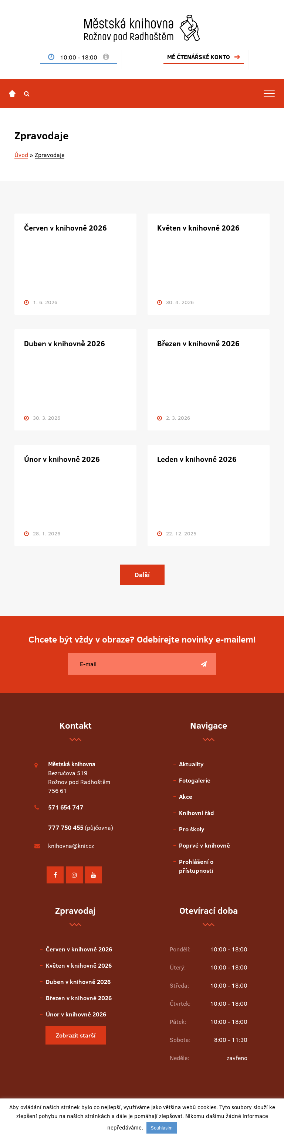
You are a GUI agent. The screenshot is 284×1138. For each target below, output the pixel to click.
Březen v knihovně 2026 (198, 343)
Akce (185, 797)
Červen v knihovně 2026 (65, 227)
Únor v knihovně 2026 (62, 459)
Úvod (21, 155)
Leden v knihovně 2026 (197, 459)
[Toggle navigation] (269, 93)
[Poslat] (204, 664)
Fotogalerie (194, 780)
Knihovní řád (196, 813)
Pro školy (191, 829)
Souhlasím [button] (162, 1127)
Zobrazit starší (75, 1035)
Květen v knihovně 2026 (198, 227)
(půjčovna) (80, 828)
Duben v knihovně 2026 (64, 343)
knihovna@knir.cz (71, 846)
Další (142, 574)
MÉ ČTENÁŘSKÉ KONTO (198, 57)
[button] (27, 93)
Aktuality (191, 764)
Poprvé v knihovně (204, 845)
